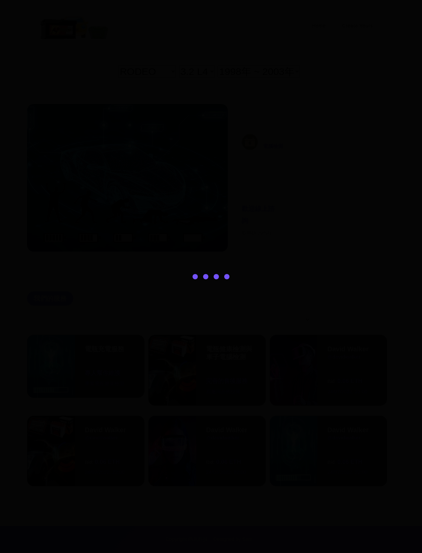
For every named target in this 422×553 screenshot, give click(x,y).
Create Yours (357, 25)
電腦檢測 (273, 146)
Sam (246, 540)
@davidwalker (343, 358)
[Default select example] (289, 320)
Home (317, 25)
